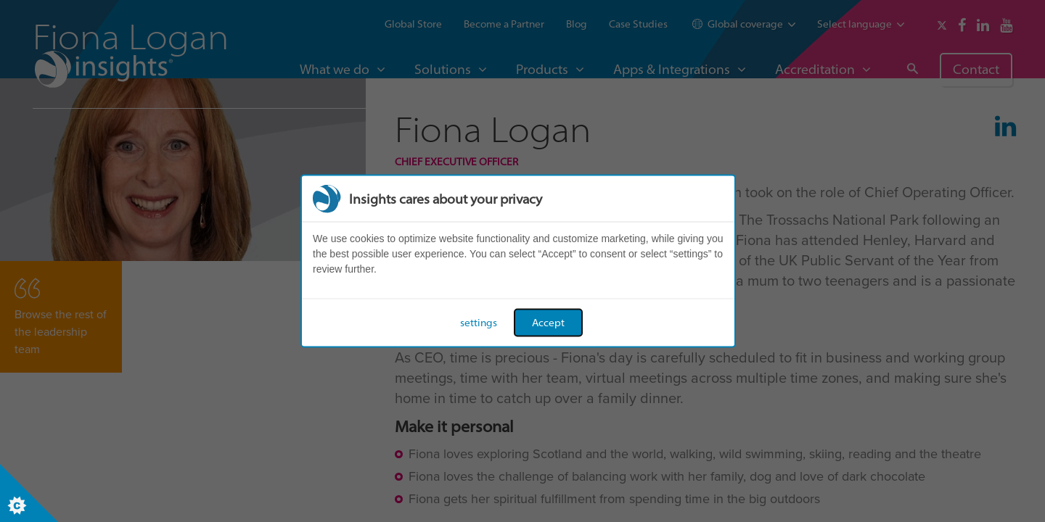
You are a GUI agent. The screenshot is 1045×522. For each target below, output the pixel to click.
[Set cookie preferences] (29, 493)
